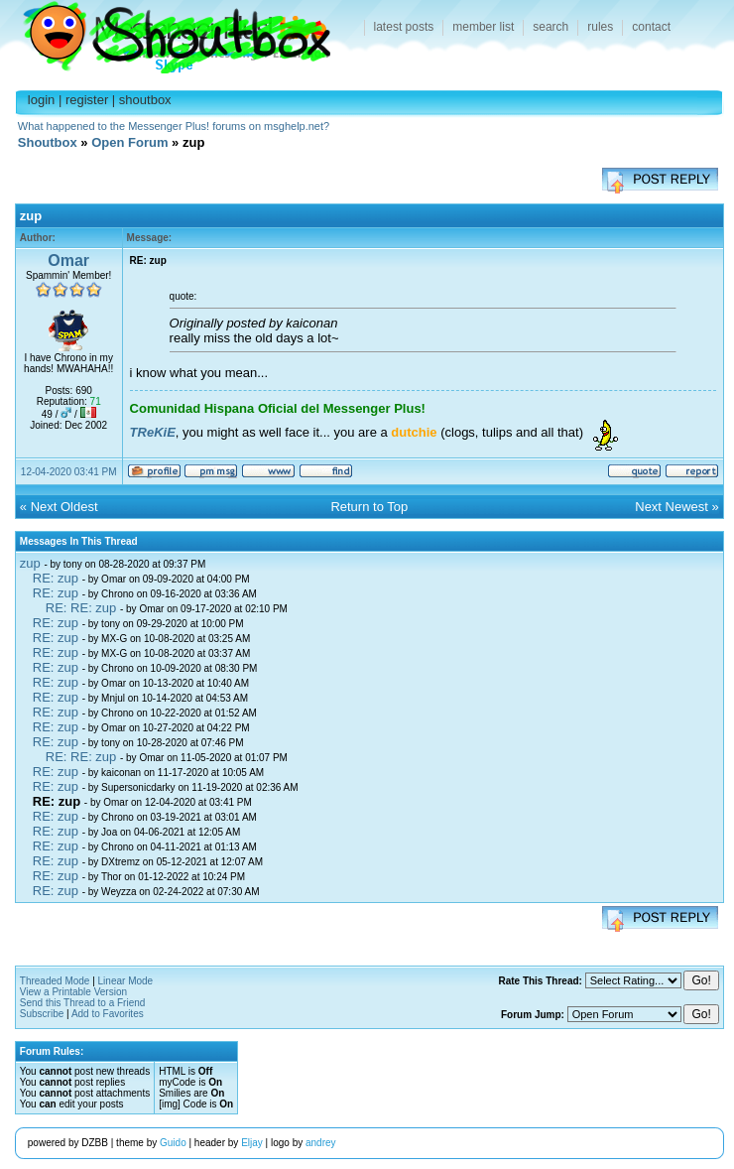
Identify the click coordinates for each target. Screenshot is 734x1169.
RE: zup (55, 578)
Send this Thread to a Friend (83, 1002)
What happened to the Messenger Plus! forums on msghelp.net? (173, 126)
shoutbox (145, 99)
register (86, 99)
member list (483, 27)
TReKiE (153, 432)
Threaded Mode (55, 980)
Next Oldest (64, 506)
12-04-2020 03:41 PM (69, 471)
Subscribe (41, 1013)
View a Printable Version (73, 991)
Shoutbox (165, 32)
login (41, 99)
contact (651, 27)
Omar (68, 260)
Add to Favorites (107, 1013)
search (550, 27)
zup (30, 563)
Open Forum (129, 142)
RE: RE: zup (81, 607)
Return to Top (369, 506)
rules (600, 27)
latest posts (404, 27)
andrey (321, 1142)
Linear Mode (126, 980)
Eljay (252, 1142)
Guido (173, 1142)
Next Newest (671, 506)
